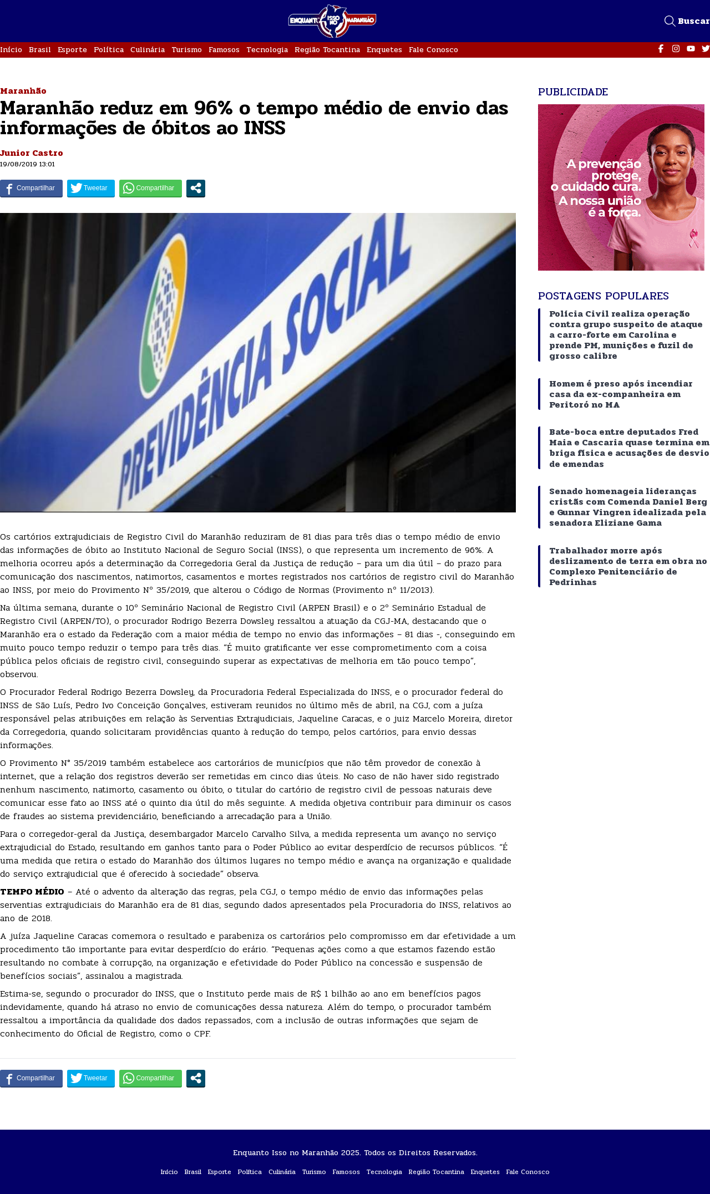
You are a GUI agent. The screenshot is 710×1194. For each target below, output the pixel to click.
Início (11, 49)
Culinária (147, 49)
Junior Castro (31, 153)
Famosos (224, 49)
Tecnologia (267, 49)
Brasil (40, 49)
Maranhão (23, 91)
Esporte (72, 49)
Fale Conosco (433, 49)
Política (109, 49)
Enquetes (384, 49)
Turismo (186, 49)
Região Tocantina (327, 49)
